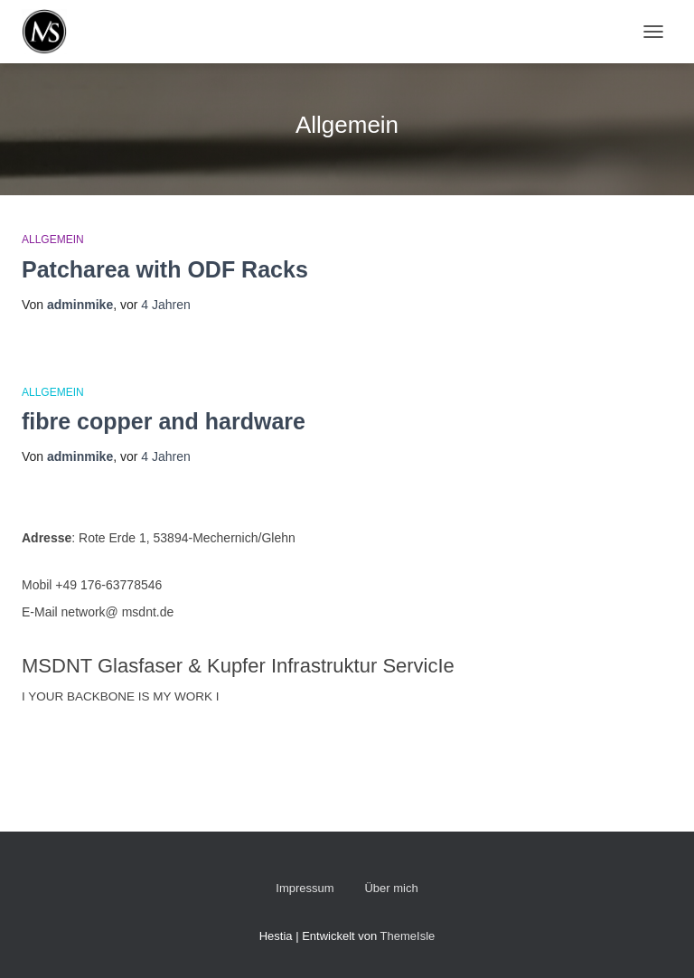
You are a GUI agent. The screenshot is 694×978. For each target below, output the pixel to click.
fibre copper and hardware (163, 421)
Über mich (390, 888)
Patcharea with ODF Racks (165, 269)
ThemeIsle (408, 936)
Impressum (304, 888)
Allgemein (53, 239)
